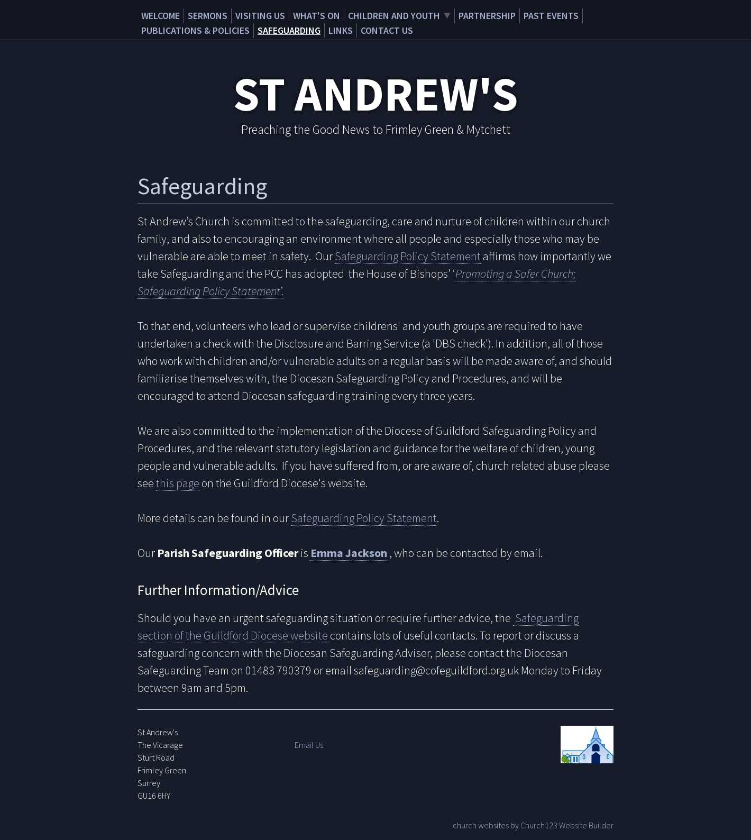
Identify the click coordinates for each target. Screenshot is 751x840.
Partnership (487, 16)
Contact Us (387, 30)
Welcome (160, 16)
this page (177, 483)
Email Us (309, 744)
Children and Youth (394, 16)
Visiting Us (260, 16)
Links (340, 30)
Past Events (551, 16)
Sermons (207, 16)
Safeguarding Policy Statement (408, 256)
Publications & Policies (195, 30)
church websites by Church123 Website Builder (533, 825)
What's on (316, 16)
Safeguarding (289, 30)
